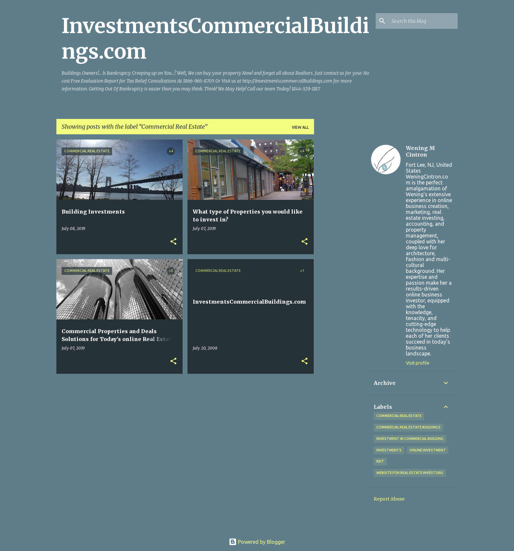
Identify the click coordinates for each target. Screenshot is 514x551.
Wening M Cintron (420, 151)
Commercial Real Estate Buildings (408, 427)
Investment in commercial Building (410, 439)
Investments (389, 450)
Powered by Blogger (257, 542)
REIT (380, 461)
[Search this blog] (423, 21)
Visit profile (417, 363)
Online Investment (427, 450)
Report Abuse (389, 499)
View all (300, 127)
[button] (173, 242)
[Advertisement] (340, 238)
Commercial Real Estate (399, 416)
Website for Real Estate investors (409, 473)
